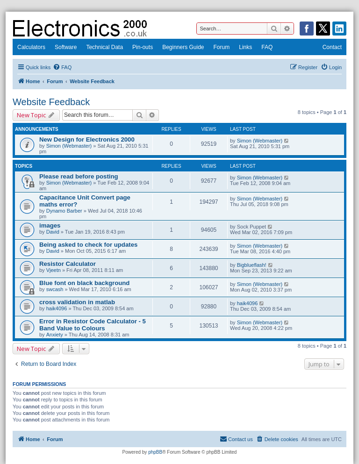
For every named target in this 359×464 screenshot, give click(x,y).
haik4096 (56, 308)
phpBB (155, 452)
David (52, 232)
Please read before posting (78, 176)
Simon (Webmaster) (69, 146)
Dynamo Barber (64, 211)
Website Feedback (51, 102)
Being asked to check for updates (88, 244)
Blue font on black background (84, 282)
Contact (332, 47)
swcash (55, 289)
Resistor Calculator (67, 263)
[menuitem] (62, 67)
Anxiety (54, 334)
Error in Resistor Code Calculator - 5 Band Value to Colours (92, 325)
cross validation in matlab (77, 302)
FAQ (267, 47)
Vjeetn (53, 270)
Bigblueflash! (251, 265)
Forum (222, 47)
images (49, 225)
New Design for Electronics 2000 (87, 139)
